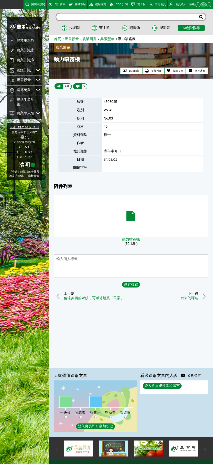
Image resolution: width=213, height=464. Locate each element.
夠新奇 (110, 413)
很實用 (95, 413)
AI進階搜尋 (191, 28)
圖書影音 (72, 39)
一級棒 (65, 413)
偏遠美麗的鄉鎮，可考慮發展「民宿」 (94, 298)
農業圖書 (89, 39)
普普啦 (125, 413)
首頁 (57, 39)
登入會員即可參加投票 (95, 426)
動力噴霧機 (131, 239)
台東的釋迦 (189, 298)
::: (1, 4)
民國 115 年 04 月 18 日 (24, 127)
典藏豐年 (107, 39)
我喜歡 (80, 413)
